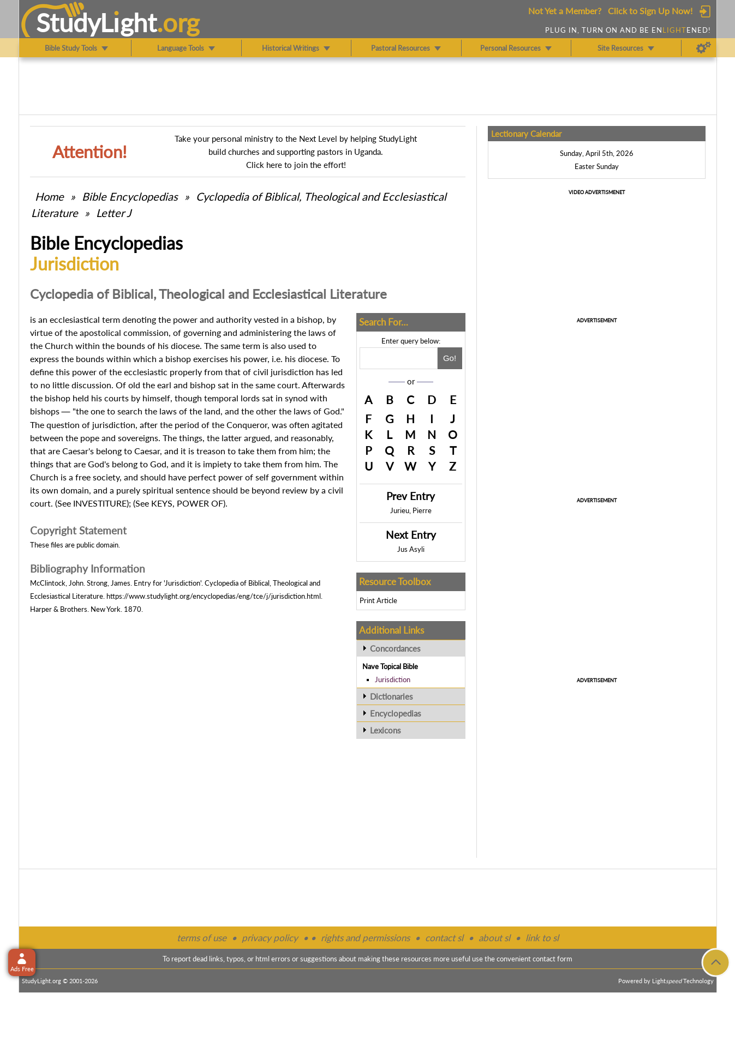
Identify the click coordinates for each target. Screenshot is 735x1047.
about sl (494, 937)
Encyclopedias (395, 713)
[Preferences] (703, 48)
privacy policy (270, 937)
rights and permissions (365, 937)
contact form (552, 958)
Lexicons (385, 730)
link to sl (542, 937)
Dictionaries (391, 696)
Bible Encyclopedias (130, 196)
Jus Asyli (411, 549)
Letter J (113, 212)
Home (49, 196)
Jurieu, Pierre (411, 510)
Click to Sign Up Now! (650, 10)
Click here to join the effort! (296, 165)
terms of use (201, 937)
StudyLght (96, 22)
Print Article (378, 600)
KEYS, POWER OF (187, 503)
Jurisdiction (392, 679)
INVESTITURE (100, 503)
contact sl (444, 937)
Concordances (395, 648)
